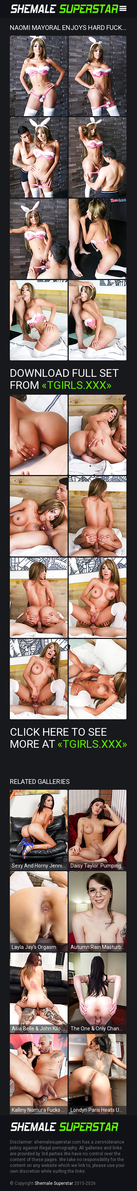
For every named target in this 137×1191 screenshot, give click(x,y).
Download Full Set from (64, 379)
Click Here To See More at (68, 737)
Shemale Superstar (54, 1183)
